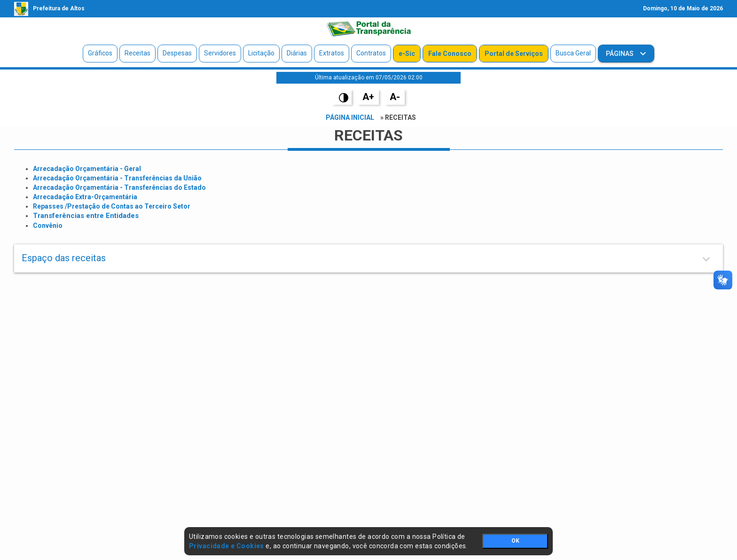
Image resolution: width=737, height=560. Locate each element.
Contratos (371, 53)
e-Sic (407, 53)
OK (515, 540)
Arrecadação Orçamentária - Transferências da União (117, 178)
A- (395, 96)
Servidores (220, 53)
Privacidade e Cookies (226, 546)
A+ (368, 96)
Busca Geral (573, 53)
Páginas (620, 53)
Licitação (261, 53)
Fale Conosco (449, 53)
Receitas (137, 53)
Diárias (297, 53)
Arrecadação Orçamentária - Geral (87, 168)
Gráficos (100, 53)
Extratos (331, 53)
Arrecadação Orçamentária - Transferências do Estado (119, 187)
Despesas (177, 53)
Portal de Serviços (514, 53)
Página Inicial (350, 117)
